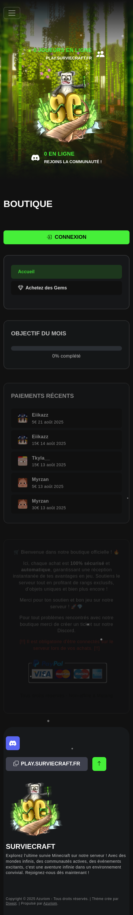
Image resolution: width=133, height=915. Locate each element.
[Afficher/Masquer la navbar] (11, 13)
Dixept (11, 903)
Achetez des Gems (42, 294)
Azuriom (50, 903)
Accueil (26, 277)
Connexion (66, 237)
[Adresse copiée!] (47, 764)
